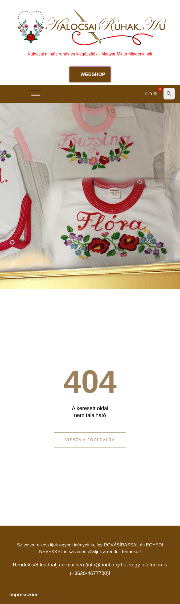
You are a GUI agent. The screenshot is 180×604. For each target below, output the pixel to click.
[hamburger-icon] (35, 94)
